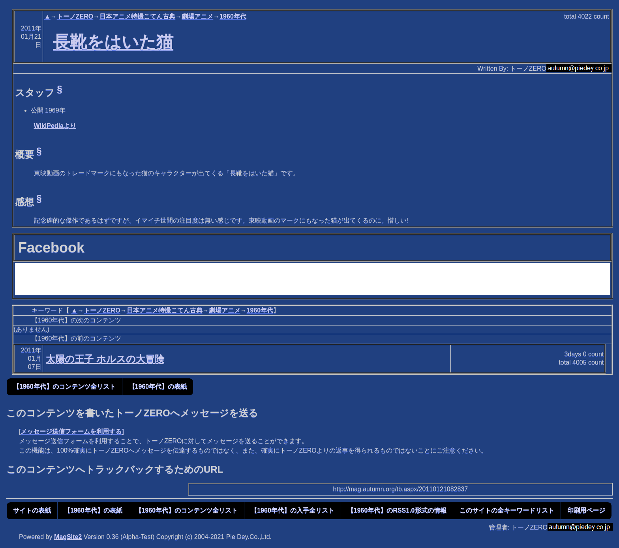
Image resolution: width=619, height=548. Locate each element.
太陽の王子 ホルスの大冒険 (105, 358)
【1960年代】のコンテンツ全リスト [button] (64, 386)
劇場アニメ (197, 16)
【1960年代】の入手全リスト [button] (292, 510)
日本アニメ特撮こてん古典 (137, 16)
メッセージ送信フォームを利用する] (72, 431)
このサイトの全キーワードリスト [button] (507, 510)
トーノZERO (75, 16)
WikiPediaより (55, 125)
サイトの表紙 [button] (32, 510)
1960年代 (232, 16)
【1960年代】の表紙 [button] (158, 386)
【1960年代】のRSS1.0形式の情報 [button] (396, 510)
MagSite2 (68, 536)
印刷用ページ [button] (586, 510)
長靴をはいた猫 (113, 41)
